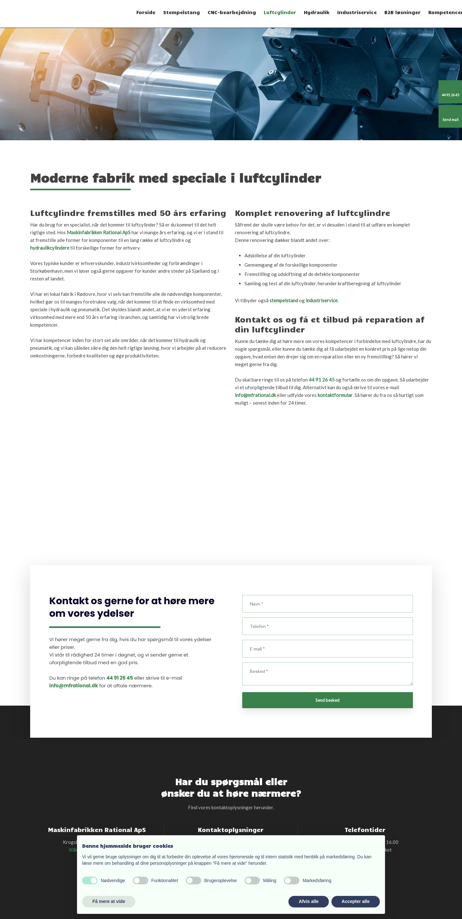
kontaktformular (335, 395)
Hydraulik (316, 12)
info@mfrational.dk (255, 395)
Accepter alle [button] (356, 901)
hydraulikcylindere (49, 248)
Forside (145, 12)
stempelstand (284, 300)
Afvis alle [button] (308, 901)
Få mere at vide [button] (108, 901)
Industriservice (357, 12)
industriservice (322, 300)
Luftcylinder (280, 12)
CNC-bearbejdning (232, 12)
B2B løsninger (402, 12)
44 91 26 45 (322, 379)
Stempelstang (181, 12)
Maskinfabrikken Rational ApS (99, 232)
